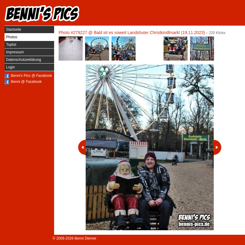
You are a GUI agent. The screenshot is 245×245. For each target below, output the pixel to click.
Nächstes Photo (217, 147)
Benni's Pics (42, 14)
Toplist (11, 44)
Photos (11, 37)
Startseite (13, 29)
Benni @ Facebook (26, 82)
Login (10, 67)
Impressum (15, 52)
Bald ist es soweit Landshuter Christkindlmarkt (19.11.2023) (149, 32)
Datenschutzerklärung (23, 60)
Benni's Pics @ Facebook (31, 76)
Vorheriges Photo (82, 147)
